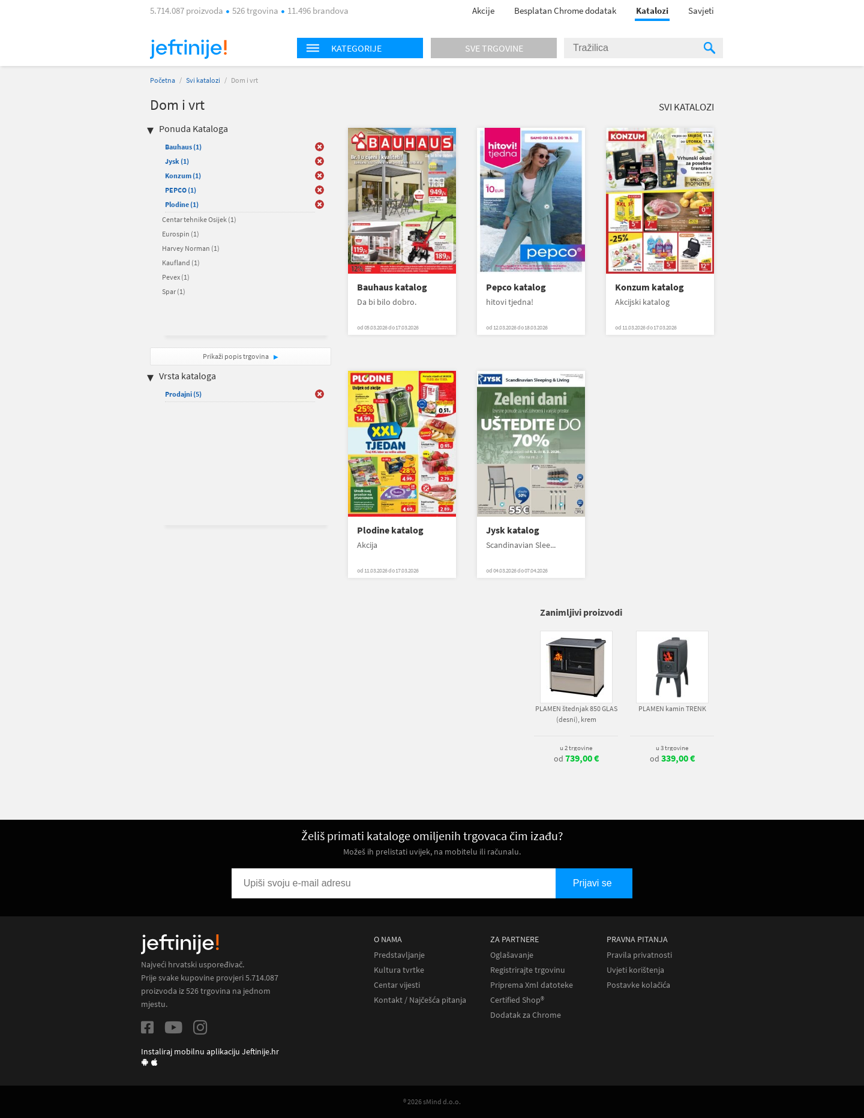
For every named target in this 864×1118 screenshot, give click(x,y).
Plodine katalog (390, 530)
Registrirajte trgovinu (527, 970)
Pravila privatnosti (639, 955)
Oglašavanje (511, 955)
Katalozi (652, 10)
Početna (162, 80)
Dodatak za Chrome (525, 1015)
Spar (173, 291)
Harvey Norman (191, 248)
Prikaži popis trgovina (236, 356)
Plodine (182, 204)
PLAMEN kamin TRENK (672, 708)
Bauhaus (183, 146)
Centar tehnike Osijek (199, 219)
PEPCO (180, 189)
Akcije (483, 10)
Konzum (183, 175)
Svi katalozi (203, 80)
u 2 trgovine (576, 748)
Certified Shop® (517, 1000)
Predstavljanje (399, 955)
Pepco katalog (516, 287)
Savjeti (701, 10)
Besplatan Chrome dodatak (565, 10)
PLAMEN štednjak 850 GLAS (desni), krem (576, 714)
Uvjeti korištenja (635, 970)
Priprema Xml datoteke (531, 985)
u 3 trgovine (672, 748)
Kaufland (181, 262)
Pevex (176, 276)
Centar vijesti (397, 985)
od (576, 758)
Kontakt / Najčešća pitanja (420, 1000)
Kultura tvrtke (399, 970)
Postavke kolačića (638, 985)
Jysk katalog (512, 530)
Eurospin (180, 233)
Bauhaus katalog (392, 287)
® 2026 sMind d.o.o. (432, 1101)
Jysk (177, 161)
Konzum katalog (649, 287)
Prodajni (183, 393)
